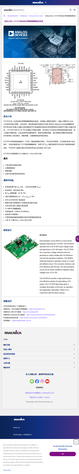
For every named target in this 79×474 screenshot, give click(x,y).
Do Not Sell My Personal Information (62, 447)
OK (63, 454)
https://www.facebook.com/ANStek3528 (40, 315)
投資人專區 (7, 349)
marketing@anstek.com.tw (21, 320)
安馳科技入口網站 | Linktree (39, 397)
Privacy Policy (7, 470)
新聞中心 (6, 358)
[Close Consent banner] (76, 442)
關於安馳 (6, 345)
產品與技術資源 (9, 354)
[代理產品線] (22, 16)
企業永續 (6, 363)
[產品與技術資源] (12, 16)
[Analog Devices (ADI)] (35, 16)
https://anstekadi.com (37, 309)
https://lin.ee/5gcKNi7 (30, 312)
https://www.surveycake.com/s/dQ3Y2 (34, 318)
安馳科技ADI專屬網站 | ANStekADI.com (39, 393)
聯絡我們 (6, 367)
